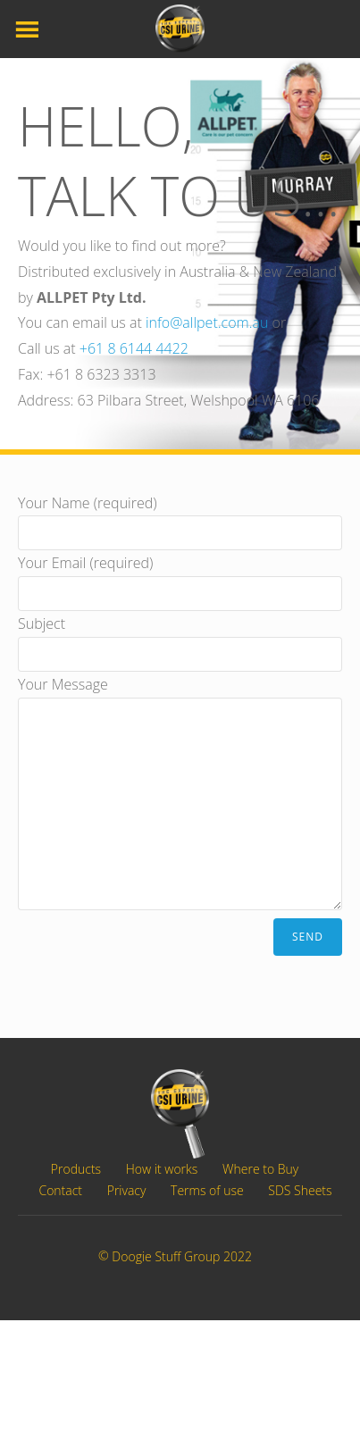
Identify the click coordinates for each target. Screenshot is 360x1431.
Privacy (127, 1190)
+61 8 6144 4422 (134, 348)
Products (76, 1168)
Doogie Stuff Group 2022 (182, 1257)
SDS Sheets (299, 1190)
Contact (60, 1190)
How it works (162, 1168)
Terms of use (207, 1190)
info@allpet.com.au (207, 322)
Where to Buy (260, 1168)
